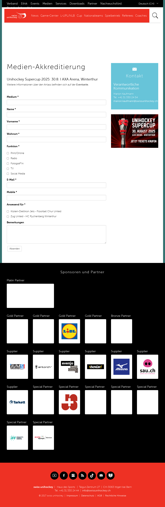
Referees (127, 15)
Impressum (72, 495)
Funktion (13, 146)
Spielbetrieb (112, 15)
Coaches (141, 15)
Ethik (24, 3)
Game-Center (49, 15)
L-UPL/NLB (67, 15)
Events (35, 3)
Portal (10, 7)
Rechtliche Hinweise (115, 495)
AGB (99, 495)
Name (11, 109)
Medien (47, 3)
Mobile (12, 192)
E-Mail (11, 179)
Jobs (21, 7)
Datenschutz (87, 495)
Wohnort (13, 134)
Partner (92, 3)
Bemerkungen (15, 222)
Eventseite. (82, 84)
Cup (79, 15)
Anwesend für (16, 204)
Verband (12, 3)
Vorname (13, 121)
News (35, 15)
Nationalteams (93, 15)
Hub (30, 7)
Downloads (77, 3)
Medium (13, 96)
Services (61, 3)
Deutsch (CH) (146, 3)
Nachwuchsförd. (111, 3)
